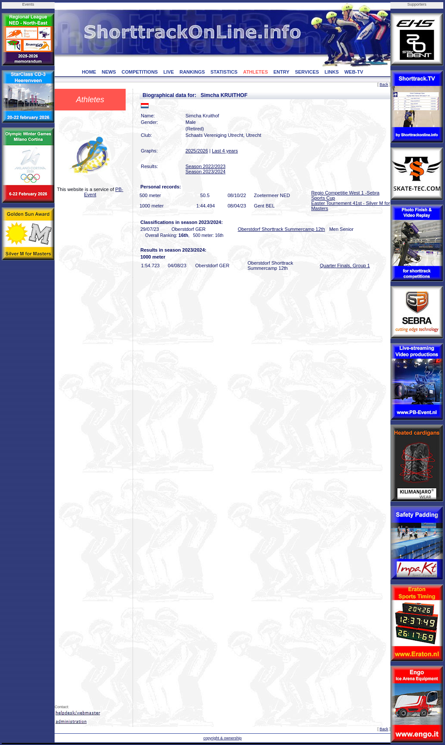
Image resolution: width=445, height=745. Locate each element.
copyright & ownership (222, 738)
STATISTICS (224, 71)
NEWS (109, 71)
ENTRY (281, 71)
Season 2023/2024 (205, 171)
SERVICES (307, 71)
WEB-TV (353, 71)
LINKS (332, 71)
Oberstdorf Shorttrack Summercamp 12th (281, 229)
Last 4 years (225, 150)
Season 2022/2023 (205, 166)
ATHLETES (255, 71)
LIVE (168, 71)
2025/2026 (196, 150)
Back (384, 84)
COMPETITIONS (139, 71)
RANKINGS (192, 71)
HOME (89, 71)
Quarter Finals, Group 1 (345, 265)
